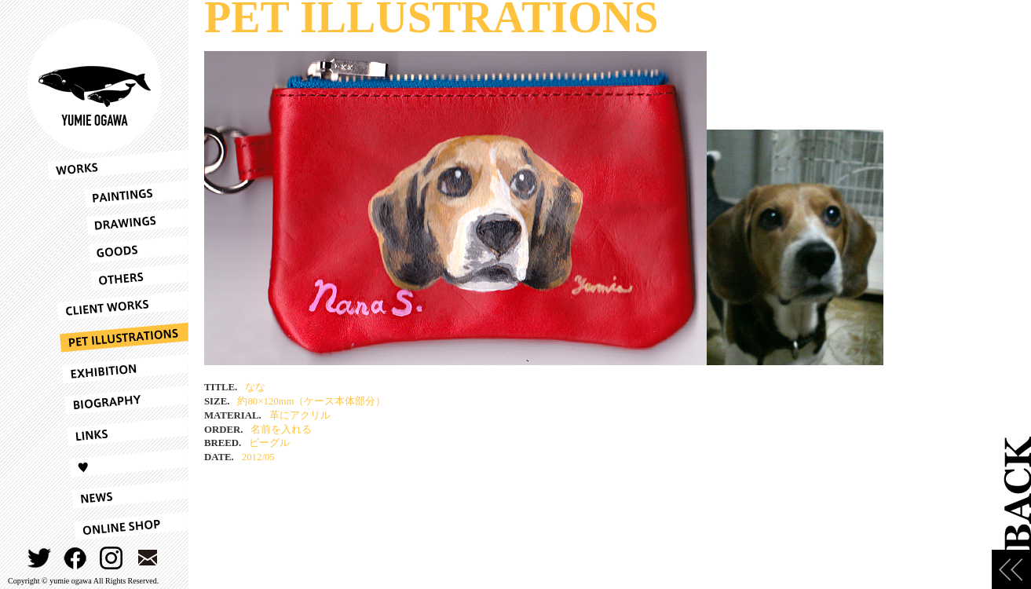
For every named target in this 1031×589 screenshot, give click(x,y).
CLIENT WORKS (117, 306)
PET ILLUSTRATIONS (117, 337)
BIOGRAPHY (117, 400)
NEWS (117, 494)
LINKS (117, 432)
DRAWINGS (117, 222)
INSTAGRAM (112, 558)
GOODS (117, 249)
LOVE (117, 463)
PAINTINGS (117, 194)
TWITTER (39, 558)
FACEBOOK (76, 558)
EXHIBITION (117, 369)
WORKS (117, 165)
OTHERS (117, 277)
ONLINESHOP (117, 526)
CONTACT (148, 558)
